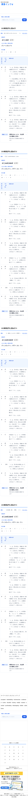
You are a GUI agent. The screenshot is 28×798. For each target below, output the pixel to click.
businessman (17, 699)
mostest (23, 702)
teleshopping (16, 705)
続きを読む (24, 33)
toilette (21, 705)
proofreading (8, 705)
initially (18, 702)
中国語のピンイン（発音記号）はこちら (14, 768)
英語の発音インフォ (8, 793)
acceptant (3, 699)
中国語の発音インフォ (19, 793)
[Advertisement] (12, 10)
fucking (14, 702)
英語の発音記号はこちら (14, 767)
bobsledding (10, 699)
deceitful (9, 702)
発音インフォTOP (4, 795)
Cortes (4, 702)
